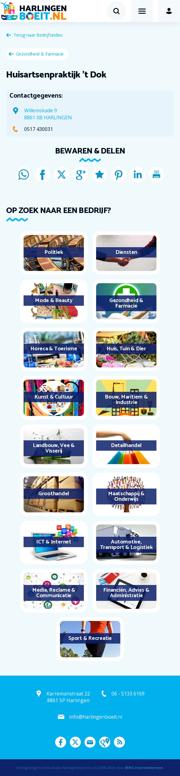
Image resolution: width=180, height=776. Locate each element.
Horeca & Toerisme (53, 348)
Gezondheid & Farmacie (40, 54)
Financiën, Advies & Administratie (126, 593)
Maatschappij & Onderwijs (126, 496)
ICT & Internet (53, 542)
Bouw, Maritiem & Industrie (126, 399)
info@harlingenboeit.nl (95, 716)
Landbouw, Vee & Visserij (54, 448)
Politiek (53, 252)
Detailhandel (126, 445)
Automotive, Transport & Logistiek (126, 544)
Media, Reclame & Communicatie (53, 593)
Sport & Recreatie (90, 638)
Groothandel (53, 493)
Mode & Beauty (54, 300)
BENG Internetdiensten (144, 767)
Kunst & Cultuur (53, 397)
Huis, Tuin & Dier (126, 348)
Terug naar (37, 35)
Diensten (126, 252)
